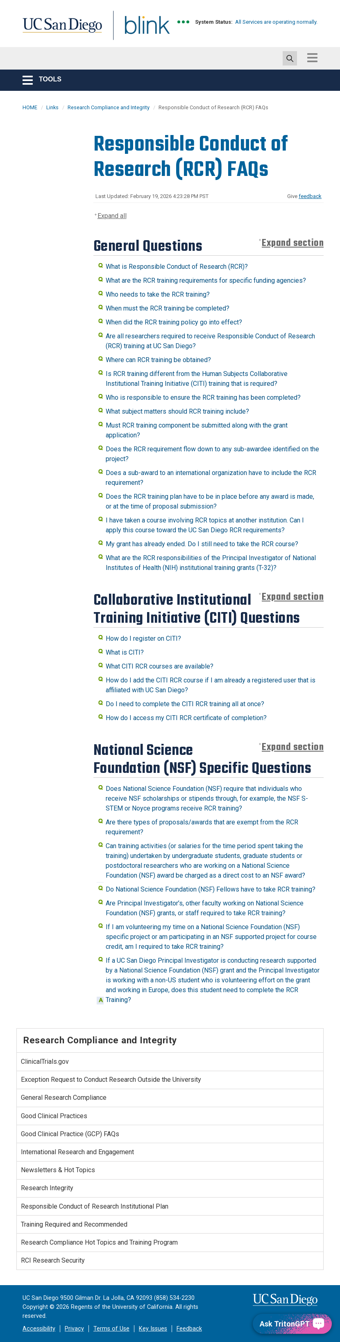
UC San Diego (59, 30)
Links (52, 107)
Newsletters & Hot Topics (58, 1170)
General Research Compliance (64, 1097)
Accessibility (39, 1328)
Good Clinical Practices (54, 1116)
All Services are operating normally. (276, 22)
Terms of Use (111, 1328)
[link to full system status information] (184, 22)
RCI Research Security (53, 1260)
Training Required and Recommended (74, 1224)
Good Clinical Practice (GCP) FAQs (70, 1134)
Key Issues (153, 1328)
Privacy (74, 1328)
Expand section (293, 243)
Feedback (189, 1328)
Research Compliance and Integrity (109, 107)
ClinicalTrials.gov (45, 1061)
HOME (30, 107)
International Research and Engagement (77, 1152)
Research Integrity (47, 1188)
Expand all (112, 216)
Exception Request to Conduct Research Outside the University (111, 1079)
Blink (139, 30)
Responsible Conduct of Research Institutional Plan (94, 1206)
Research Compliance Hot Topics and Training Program (99, 1242)
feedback (310, 196)
